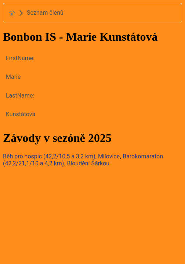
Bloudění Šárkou (88, 163)
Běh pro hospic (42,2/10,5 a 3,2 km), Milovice (61, 156)
